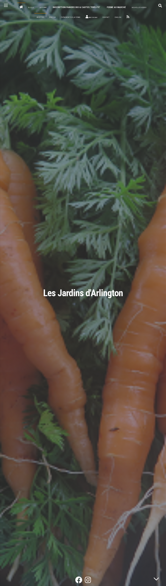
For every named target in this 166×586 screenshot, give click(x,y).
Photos (52, 17)
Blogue (31, 7)
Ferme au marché (116, 7)
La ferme (43, 7)
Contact (106, 17)
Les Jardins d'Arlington (83, 293)
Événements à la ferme (70, 17)
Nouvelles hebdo (139, 7)
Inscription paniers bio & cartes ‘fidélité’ (76, 7)
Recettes (40, 17)
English (118, 17)
